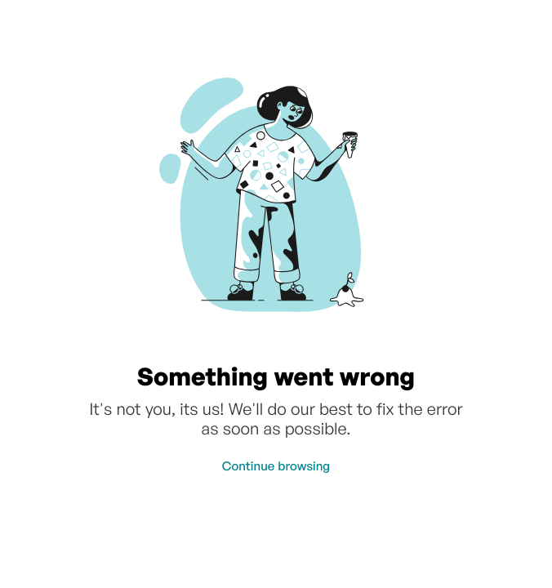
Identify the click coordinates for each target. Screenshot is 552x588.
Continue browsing (276, 466)
